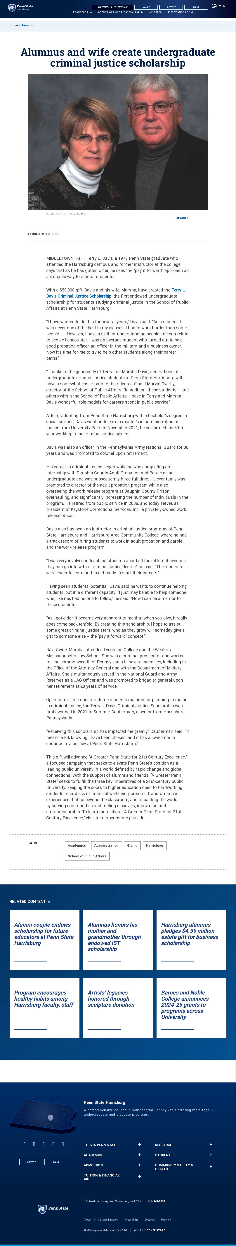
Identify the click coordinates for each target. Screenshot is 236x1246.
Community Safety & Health (174, 1167)
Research (154, 15)
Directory (166, 1219)
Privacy (87, 1219)
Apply (170, 7)
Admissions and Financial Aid (117, 15)
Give (195, 7)
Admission (93, 1165)
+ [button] (139, 1145)
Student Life (166, 1155)
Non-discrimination (108, 1219)
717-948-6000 (156, 1201)
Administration (106, 845)
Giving (132, 845)
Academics (80, 15)
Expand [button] (180, 218)
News (26, 25)
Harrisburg (154, 845)
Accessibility (131, 1219)
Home (14, 25)
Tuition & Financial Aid (102, 1177)
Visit (145, 7)
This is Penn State (101, 1145)
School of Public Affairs (87, 856)
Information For (178, 15)
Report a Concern (111, 7)
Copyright (150, 1219)
